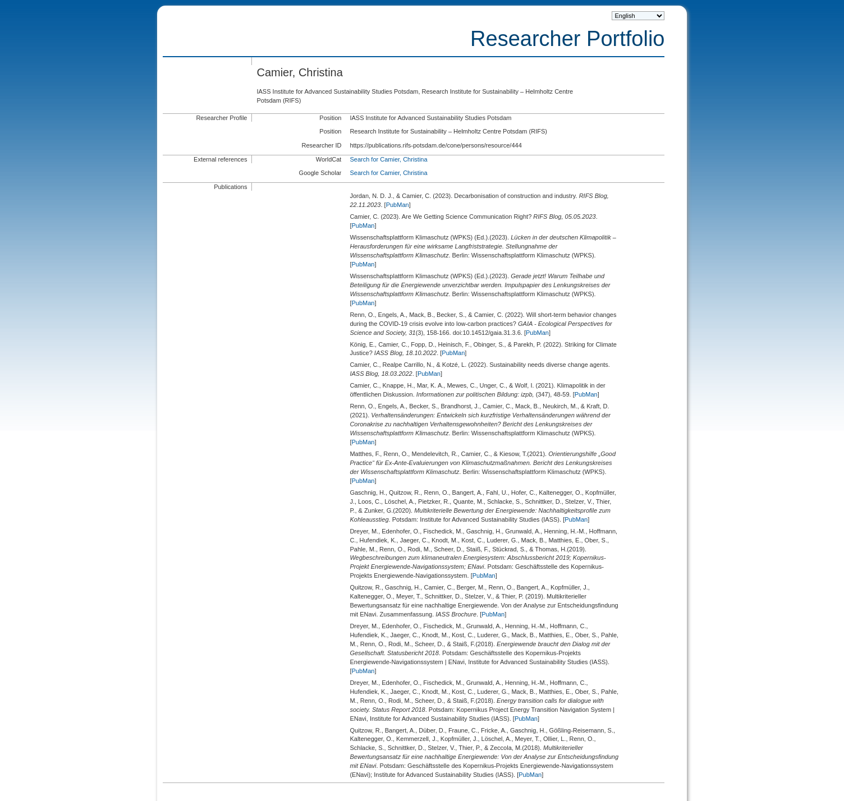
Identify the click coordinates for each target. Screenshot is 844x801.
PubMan (397, 204)
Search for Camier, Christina (388, 159)
